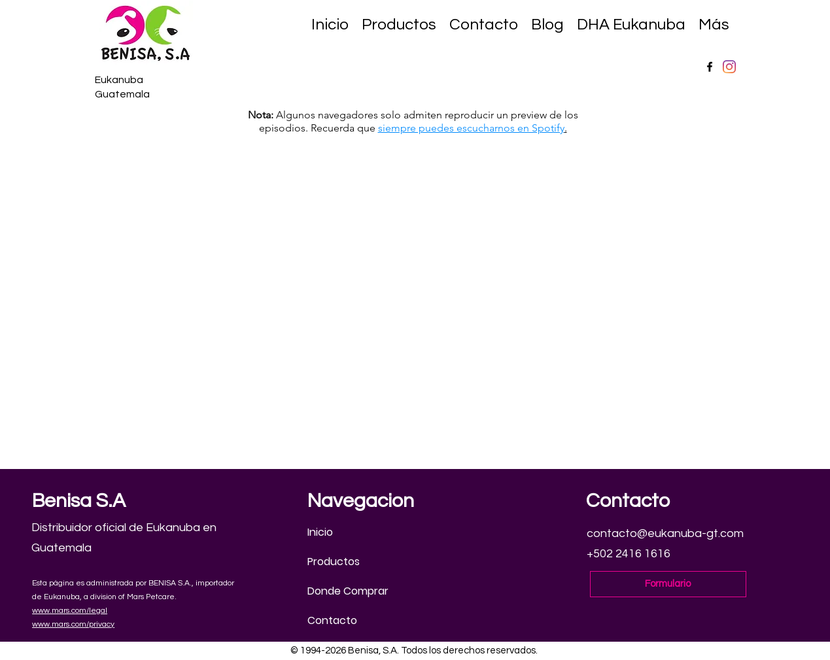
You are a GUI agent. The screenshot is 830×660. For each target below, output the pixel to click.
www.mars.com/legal (69, 610)
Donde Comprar (348, 591)
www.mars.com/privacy (73, 624)
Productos (333, 561)
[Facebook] (709, 66)
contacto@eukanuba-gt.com (665, 533)
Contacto (332, 620)
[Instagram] (729, 66)
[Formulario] (668, 584)
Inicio (320, 532)
